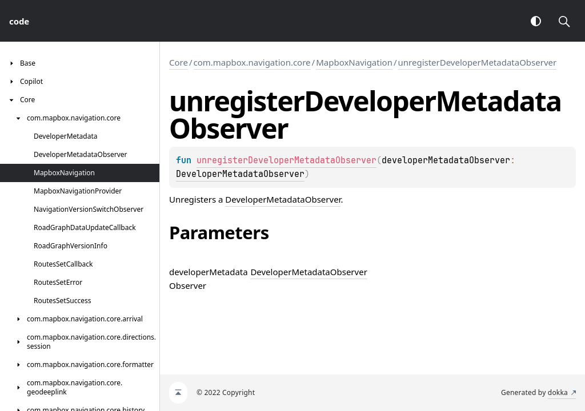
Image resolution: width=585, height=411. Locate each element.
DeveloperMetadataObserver (240, 174)
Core (178, 62)
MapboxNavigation (354, 62)
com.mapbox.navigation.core (252, 62)
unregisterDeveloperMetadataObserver (477, 62)
